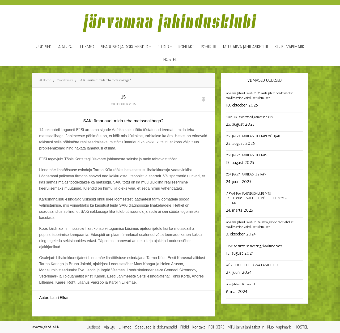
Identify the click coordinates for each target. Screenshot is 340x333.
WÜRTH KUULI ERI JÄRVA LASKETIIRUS (252, 265)
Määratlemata (65, 80)
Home (45, 80)
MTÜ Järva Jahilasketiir (245, 46)
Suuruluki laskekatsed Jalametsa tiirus (249, 117)
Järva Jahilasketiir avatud (240, 284)
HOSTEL (170, 59)
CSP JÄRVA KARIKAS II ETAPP (246, 174)
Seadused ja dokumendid (124, 46)
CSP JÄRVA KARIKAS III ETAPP (247, 155)
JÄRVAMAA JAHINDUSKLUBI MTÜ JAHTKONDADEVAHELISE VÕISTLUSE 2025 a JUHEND (256, 198)
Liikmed (87, 46)
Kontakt (186, 46)
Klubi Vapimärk (289, 46)
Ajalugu (65, 46)
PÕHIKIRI (209, 46)
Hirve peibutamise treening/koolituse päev (254, 246)
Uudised (43, 46)
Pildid (163, 46)
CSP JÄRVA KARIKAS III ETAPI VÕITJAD (253, 136)
